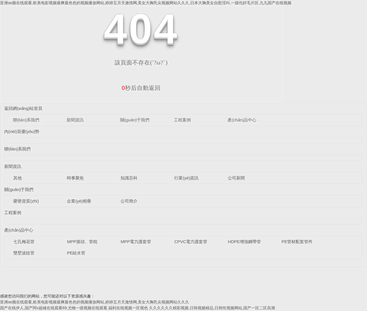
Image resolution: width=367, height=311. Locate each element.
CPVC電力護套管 (190, 241)
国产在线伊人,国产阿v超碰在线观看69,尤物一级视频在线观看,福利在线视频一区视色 (74, 308)
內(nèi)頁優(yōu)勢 (21, 131)
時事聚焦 (75, 178)
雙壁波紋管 (23, 252)
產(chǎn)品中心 (242, 119)
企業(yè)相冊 (79, 201)
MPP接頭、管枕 (82, 241)
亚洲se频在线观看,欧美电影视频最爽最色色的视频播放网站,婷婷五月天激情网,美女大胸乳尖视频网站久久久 (94, 302)
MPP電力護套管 (136, 241)
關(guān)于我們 (134, 119)
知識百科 (129, 178)
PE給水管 (76, 252)
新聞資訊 (75, 119)
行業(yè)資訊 (186, 178)
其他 (17, 178)
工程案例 (182, 119)
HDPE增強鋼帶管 (244, 241)
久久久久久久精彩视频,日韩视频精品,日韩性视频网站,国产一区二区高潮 (212, 308)
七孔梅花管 (23, 241)
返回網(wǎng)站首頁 (23, 108)
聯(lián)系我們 (26, 119)
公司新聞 (236, 178)
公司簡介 (129, 201)
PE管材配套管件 (297, 241)
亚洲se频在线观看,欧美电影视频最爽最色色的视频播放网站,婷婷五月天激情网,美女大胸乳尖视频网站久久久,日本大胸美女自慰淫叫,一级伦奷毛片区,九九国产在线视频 (145, 3)
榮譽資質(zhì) (26, 201)
